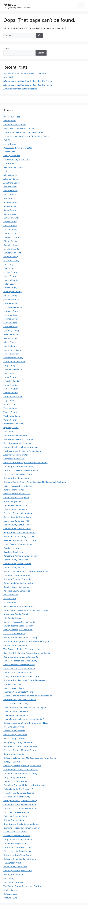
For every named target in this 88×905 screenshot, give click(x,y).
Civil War (7, 140)
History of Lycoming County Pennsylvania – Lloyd (25, 723)
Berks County (9, 194)
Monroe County (10, 346)
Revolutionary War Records (17, 159)
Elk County (8, 264)
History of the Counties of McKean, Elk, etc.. (25, 132)
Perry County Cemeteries (14, 777)
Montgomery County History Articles (20, 746)
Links (5, 171)
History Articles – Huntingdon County (20, 637)
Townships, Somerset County (16, 835)
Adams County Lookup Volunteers (18, 439)
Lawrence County (11, 315)
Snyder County (10, 385)
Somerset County (11, 388)
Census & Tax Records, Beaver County (20, 470)
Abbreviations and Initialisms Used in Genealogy (25, 73)
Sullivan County (10, 392)
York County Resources (13, 882)
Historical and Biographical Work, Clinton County (25, 571)
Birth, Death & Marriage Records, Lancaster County (26, 653)
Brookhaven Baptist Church (15, 614)
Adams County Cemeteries (15, 435)
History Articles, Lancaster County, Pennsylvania (25, 680)
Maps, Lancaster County (14, 688)
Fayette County (10, 272)
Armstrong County (11, 182)
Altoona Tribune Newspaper (16, 497)
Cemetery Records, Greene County (19, 622)
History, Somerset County (15, 820)
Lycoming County (11, 330)
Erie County (8, 268)
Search (6, 48)
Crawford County (11, 249)
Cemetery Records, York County (17, 870)
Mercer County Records (14, 730)
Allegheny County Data (13, 458)
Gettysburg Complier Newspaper (18, 443)
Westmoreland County (13, 423)
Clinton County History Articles (17, 563)
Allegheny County (11, 179)
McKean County (10, 334)
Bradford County (11, 202)
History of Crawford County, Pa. (17, 579)
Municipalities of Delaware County (19, 606)
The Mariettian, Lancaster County (18, 691)
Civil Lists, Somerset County (16, 816)
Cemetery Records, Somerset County (20, 804)
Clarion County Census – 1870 (16, 528)
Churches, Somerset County (16, 812)
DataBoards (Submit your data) (17, 148)
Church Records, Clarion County (17, 517)
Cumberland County (12, 252)
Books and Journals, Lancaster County (20, 657)
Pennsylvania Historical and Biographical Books (27, 136)
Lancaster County (11, 311)
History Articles (10, 894)
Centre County (10, 225)
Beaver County (10, 186)
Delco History (9, 598)
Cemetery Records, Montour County (19, 750)
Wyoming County (11, 427)
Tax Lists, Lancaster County (15, 703)
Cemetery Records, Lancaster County (20, 660)
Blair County (9, 198)
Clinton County (10, 241)
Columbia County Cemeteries (16, 575)
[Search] (39, 35)
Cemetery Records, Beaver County (18, 466)
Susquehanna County (13, 396)
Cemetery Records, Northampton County (22, 765)
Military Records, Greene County (18, 629)
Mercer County (10, 338)
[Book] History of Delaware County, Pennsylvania (25, 610)
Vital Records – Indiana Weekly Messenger (22, 649)
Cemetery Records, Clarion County (19, 513)
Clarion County (10, 233)
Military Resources (11, 155)
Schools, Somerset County (15, 831)
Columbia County (11, 245)
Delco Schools (9, 602)
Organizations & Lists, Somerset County (21, 824)
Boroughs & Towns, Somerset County (20, 800)
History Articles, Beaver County (17, 478)
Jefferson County (11, 299)
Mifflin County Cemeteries (15, 734)
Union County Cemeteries (15, 866)
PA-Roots (9, 4)
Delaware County (11, 260)
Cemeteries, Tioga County (15, 843)
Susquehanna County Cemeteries (18, 839)
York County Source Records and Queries (22, 886)
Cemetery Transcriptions (14, 124)
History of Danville (11, 761)
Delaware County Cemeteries (16, 590)
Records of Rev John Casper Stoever (19, 699)
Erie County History (12, 618)
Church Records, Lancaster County (19, 668)
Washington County (12, 416)
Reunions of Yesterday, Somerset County (21, 827)
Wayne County (10, 420)
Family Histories (10, 890)
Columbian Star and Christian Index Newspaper (25, 785)
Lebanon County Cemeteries (16, 711)
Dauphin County (10, 256)
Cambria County (10, 214)
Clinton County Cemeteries (15, 559)
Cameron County (11, 217)
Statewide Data (10, 897)
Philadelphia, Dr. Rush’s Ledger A (18, 789)
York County (8, 431)
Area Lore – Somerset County (16, 796)
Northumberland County (14, 361)
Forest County (9, 276)
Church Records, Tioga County (17, 851)
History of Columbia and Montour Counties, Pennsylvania (29, 758)
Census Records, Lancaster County (19, 664)
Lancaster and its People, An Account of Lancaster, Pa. (27, 695)
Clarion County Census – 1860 (16, 524)
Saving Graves (9, 144)
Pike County (8, 373)
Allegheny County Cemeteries (16, 454)
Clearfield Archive (11, 548)
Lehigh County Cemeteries (15, 715)
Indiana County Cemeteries (15, 645)
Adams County (10, 175)
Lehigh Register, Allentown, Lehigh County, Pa (24, 719)
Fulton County (9, 284)
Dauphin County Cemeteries (16, 587)
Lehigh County (10, 322)
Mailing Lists (9, 151)
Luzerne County (10, 326)
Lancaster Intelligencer (13, 684)
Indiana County (10, 295)
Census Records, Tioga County (17, 847)
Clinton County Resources (15, 567)
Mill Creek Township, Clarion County (19, 540)
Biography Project (11, 116)
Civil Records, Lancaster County (17, 672)
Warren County (10, 412)
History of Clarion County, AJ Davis (19, 536)
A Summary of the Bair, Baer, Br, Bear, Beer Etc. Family (27, 81)
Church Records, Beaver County (17, 474)
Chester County (10, 229)
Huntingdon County (12, 291)
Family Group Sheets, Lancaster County (21, 676)
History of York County (13, 874)
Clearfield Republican (13, 552)
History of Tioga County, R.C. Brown (19, 859)
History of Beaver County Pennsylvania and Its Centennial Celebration (35, 482)
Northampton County (13, 357)
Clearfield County (11, 237)
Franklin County (10, 280)
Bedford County (10, 190)
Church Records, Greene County (18, 625)
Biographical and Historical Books (18, 128)
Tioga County (9, 400)
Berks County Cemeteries (14, 489)
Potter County (9, 377)
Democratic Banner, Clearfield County (20, 555)
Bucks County (9, 206)
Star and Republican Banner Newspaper (21, 447)
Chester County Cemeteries (15, 509)
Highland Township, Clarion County (19, 532)
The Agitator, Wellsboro (14, 862)
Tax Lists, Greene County (14, 633)
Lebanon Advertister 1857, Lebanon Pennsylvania (25, 707)
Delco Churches (10, 594)
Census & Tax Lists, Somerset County (20, 808)
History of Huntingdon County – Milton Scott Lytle (26, 641)
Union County (9, 404)
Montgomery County (12, 350)
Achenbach (8, 77)
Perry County (9, 365)
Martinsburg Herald (12, 501)
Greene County (10, 287)
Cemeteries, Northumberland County (20, 773)
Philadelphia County (12, 369)
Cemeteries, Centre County (15, 505)
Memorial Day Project (13, 167)
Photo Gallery (9, 120)
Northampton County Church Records (20, 769)
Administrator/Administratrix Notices (20, 88)
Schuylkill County (11, 381)
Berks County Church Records (16, 493)
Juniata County (10, 303)
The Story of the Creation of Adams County (22, 451)
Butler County (9, 210)
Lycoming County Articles (15, 726)
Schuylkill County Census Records (18, 793)
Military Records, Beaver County (18, 486)
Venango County (11, 408)
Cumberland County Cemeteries (18, 583)
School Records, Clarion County (17, 544)
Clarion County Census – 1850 (16, 521)
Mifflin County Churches (14, 738)
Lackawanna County (12, 307)
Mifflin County (9, 342)
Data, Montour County (13, 754)
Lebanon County (10, 318)
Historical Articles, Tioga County (17, 855)
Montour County (10, 353)
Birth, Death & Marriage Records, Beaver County (25, 462)
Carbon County (10, 221)
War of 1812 (10, 163)
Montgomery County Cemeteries (18, 742)
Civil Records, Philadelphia (15, 781)
